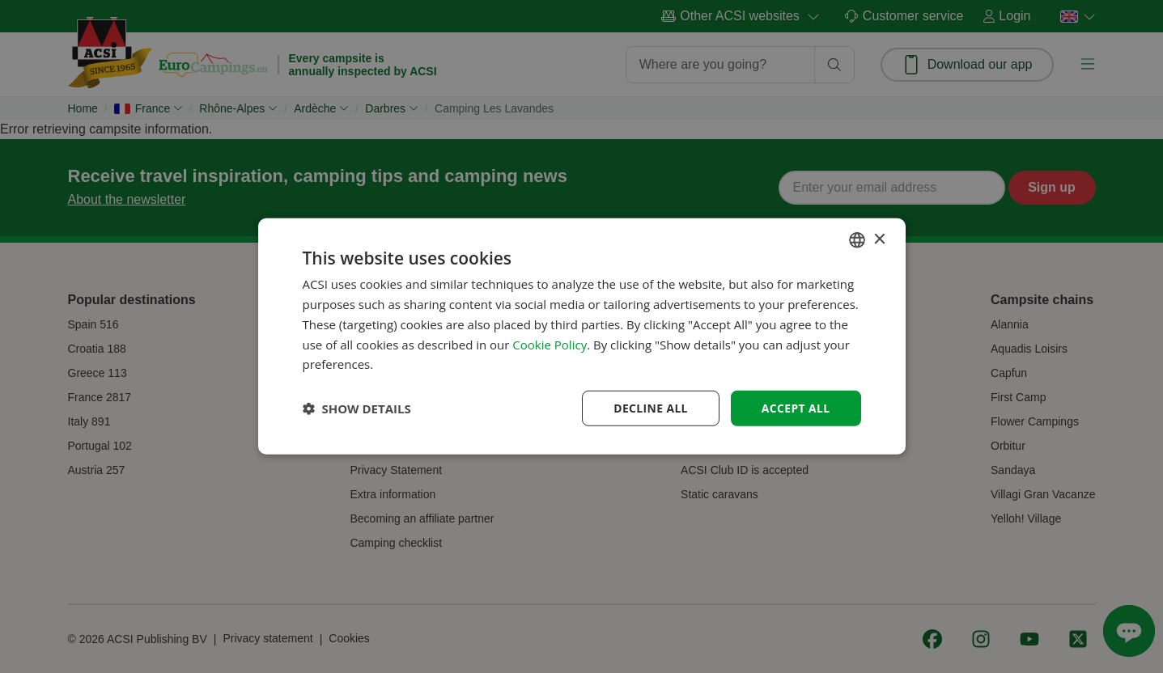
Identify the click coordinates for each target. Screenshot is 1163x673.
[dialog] (582, 336)
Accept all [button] (795, 408)
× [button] (879, 239)
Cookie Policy (549, 344)
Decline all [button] (650, 408)
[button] (357, 408)
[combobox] (857, 240)
